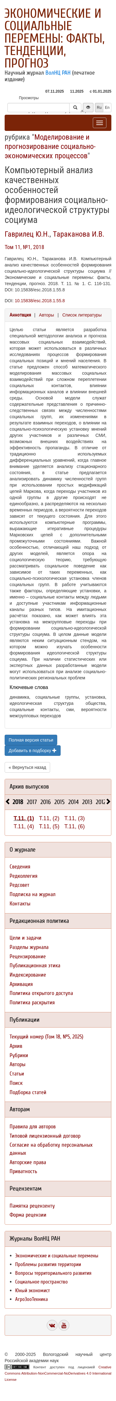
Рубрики (19, 1055)
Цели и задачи (25, 938)
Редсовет (19, 885)
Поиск (16, 1083)
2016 (46, 802)
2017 (32, 802)
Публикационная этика (35, 965)
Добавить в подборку (33, 750)
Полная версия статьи (31, 739)
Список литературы (81, 314)
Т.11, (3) (74, 818)
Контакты (20, 903)
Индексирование (28, 975)
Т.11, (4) (24, 826)
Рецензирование (28, 956)
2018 (18, 802)
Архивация (21, 984)
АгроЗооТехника (31, 1299)
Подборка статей (28, 1092)
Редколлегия (23, 876)
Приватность (23, 1171)
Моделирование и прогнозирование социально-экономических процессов (50, 146)
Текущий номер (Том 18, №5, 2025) (46, 1036)
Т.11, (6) (74, 826)
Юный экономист (32, 1290)
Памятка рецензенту (32, 1206)
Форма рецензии (28, 1215)
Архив (16, 1046)
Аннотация (20, 315)
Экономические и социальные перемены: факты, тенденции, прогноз (54, 38)
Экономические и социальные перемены (56, 1256)
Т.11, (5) (49, 826)
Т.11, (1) (24, 818)
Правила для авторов (33, 1126)
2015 (59, 802)
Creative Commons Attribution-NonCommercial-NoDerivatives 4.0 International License (58, 1373)
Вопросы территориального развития (53, 1273)
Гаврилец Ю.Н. (27, 234)
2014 (73, 802)
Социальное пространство (41, 1282)
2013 (87, 802)
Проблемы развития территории (48, 1264)
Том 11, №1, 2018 (24, 247)
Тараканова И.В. (78, 234)
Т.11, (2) (49, 818)
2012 (101, 802)
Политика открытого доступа (41, 993)
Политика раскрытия (32, 1002)
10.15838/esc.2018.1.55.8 (40, 300)
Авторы (46, 314)
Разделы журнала (29, 947)
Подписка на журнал (32, 894)
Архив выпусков (29, 786)
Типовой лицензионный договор (45, 1136)
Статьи (17, 1073)
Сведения (20, 866)
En (107, 107)
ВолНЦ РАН (58, 72)
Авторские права (28, 1162)
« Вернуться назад (27, 767)
